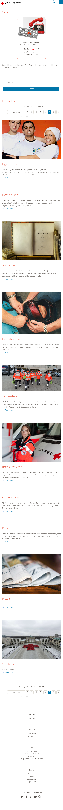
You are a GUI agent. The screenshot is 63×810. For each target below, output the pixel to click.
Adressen (31, 774)
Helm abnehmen (11, 339)
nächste (39, 116)
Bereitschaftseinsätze (31, 754)
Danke (6, 528)
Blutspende (31, 733)
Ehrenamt (31, 736)
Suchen (31, 89)
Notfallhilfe (31, 756)
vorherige (16, 112)
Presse (6, 598)
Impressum (31, 781)
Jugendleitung (10, 195)
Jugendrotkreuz (11, 164)
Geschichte (8, 265)
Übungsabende (31, 751)
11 (27, 116)
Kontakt (31, 776)
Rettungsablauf (10, 497)
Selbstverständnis (12, 664)
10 (21, 116)
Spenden (31, 718)
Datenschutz (31, 779)
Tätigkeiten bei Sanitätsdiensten (31, 759)
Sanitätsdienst (10, 396)
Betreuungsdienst (12, 467)
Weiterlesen (9, 178)
